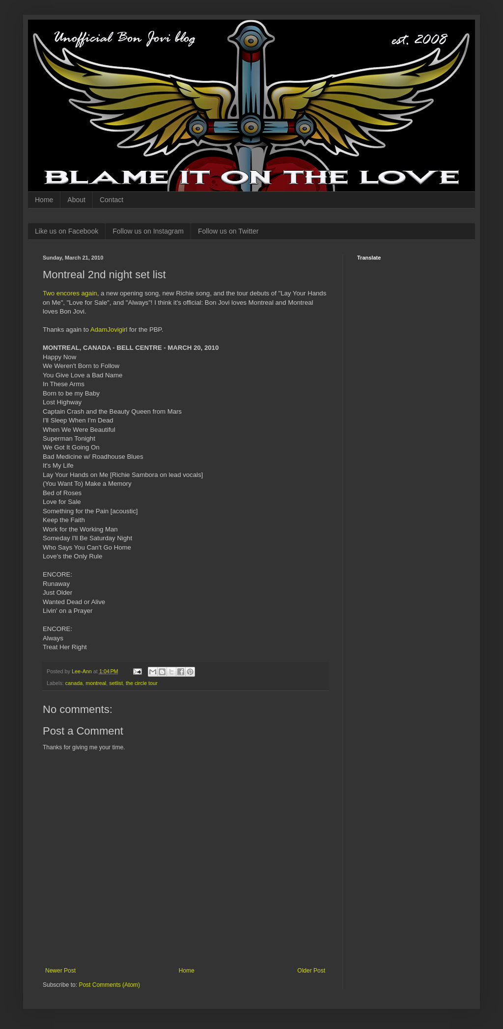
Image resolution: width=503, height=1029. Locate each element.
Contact (111, 200)
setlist (116, 683)
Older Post (311, 970)
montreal (95, 683)
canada (74, 683)
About (76, 200)
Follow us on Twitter (228, 231)
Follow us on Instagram (148, 231)
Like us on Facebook (66, 231)
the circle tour (142, 683)
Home (44, 200)
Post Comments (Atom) (109, 984)
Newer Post (60, 970)
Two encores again (70, 293)
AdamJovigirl (109, 329)
